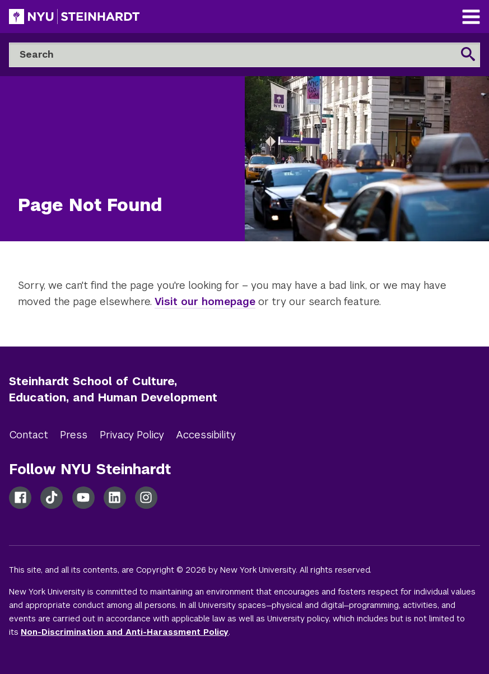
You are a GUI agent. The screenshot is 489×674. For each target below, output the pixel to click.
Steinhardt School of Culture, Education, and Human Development (113, 389)
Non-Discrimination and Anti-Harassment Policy (125, 632)
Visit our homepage (205, 301)
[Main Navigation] (471, 18)
